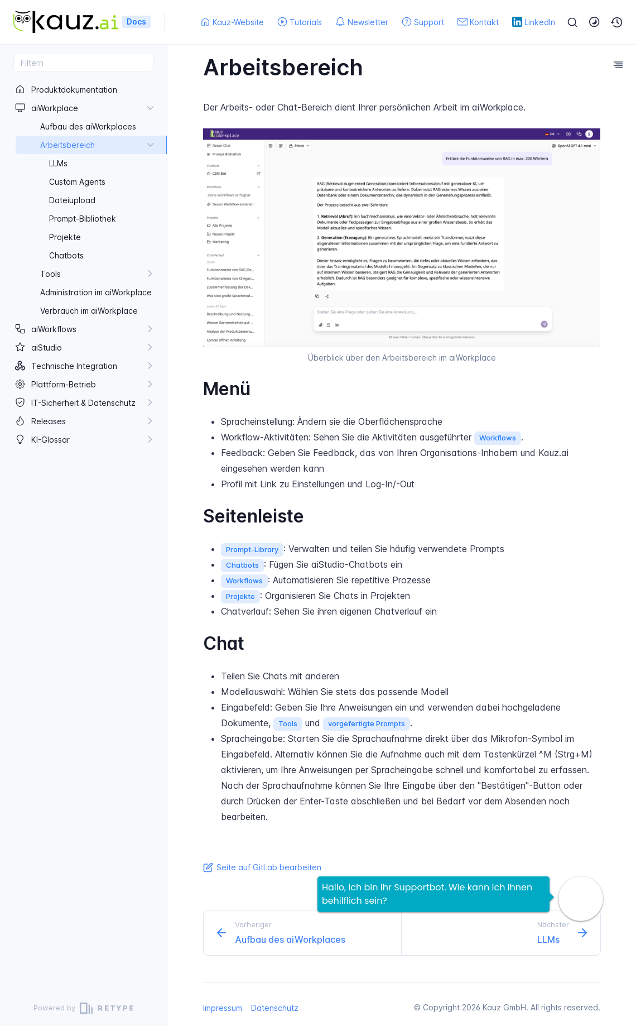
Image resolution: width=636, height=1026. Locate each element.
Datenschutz (274, 1008)
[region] (83, 530)
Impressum (222, 1008)
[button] (617, 22)
